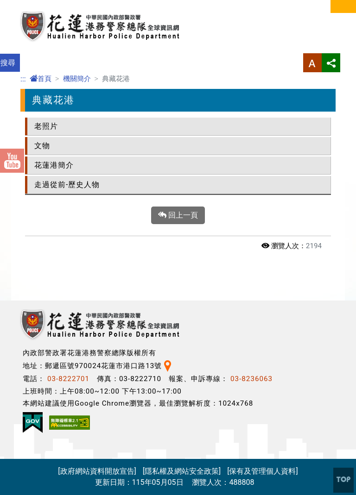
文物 (42, 145)
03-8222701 (68, 379)
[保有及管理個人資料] (262, 471)
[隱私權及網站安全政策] (182, 471)
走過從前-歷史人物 (67, 184)
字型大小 (312, 62)
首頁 (40, 79)
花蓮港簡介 (54, 165)
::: (23, 79)
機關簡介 (77, 79)
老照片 (46, 126)
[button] (343, 480)
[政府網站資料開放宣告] (97, 471)
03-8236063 (251, 379)
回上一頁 (178, 215)
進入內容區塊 (22, 5)
